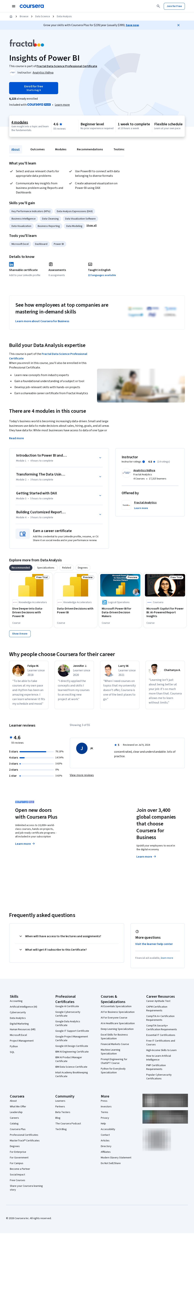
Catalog (14, 1124)
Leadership (16, 1112)
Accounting (16, 1001)
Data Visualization (21, 226)
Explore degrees (89, 843)
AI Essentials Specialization (116, 1006)
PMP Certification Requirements (156, 1067)
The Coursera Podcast (68, 1124)
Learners (60, 1101)
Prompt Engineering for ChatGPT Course (114, 1061)
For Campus (16, 1163)
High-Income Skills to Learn (161, 1050)
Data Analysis (64, 16)
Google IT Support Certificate (72, 1031)
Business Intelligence (24, 219)
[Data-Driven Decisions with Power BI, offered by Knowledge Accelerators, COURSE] (75, 610)
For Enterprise (18, 1152)
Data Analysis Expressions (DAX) (75, 211)
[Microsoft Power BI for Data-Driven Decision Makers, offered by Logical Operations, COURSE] (120, 612)
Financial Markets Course (115, 1044)
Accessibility (108, 1129)
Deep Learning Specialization (117, 1029)
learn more (167, 958)
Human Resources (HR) (22, 1029)
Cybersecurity (18, 1012)
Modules (60, 149)
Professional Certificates (24, 1135)
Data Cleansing (50, 219)
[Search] (158, 6)
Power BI (59, 244)
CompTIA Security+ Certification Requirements (161, 1027)
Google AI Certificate (67, 1006)
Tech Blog (61, 1129)
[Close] (178, 25)
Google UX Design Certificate (71, 1046)
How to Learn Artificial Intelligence (158, 1058)
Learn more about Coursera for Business (42, 321)
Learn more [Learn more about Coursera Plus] (25, 844)
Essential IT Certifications (160, 1035)
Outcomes (37, 149)
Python (14, 1046)
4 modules (19, 122)
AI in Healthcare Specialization (118, 1023)
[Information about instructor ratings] (143, 461)
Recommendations (90, 149)
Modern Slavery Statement (116, 1158)
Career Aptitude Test (158, 1001)
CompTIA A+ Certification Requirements (160, 1018)
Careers (14, 1118)
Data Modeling (74, 226)
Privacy (105, 1118)
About (15, 149)
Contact (105, 1135)
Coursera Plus (18, 1129)
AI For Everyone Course (114, 1018)
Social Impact (17, 1175)
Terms (104, 1112)
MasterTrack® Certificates (25, 1141)
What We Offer (18, 1106)
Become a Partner (20, 1169)
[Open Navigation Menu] (13, 6)
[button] (91, 225)
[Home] (11, 16)
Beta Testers (62, 1112)
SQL (12, 1052)
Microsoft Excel (20, 244)
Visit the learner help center (154, 944)
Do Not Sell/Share (111, 1163)
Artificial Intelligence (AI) (23, 1007)
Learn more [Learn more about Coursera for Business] (146, 857)
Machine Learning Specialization (110, 1052)
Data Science (42, 16)
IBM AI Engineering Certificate (72, 1052)
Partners (60, 1106)
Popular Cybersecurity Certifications (159, 1077)
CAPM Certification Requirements (156, 1008)
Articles (105, 1141)
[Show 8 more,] (20, 633)
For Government (19, 1158)
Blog (57, 1118)
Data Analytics (18, 1018)
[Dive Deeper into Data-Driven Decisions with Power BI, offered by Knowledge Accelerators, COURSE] (30, 612)
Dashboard (41, 244)
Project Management (22, 1041)
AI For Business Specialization (118, 1012)
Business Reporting (49, 226)
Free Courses (17, 1180)
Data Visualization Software (80, 219)
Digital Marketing (19, 1024)
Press (104, 1101)
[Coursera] (32, 6)
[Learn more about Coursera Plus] (62, 104)
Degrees (15, 1146)
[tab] (20, 568)
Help (103, 1124)
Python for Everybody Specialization (113, 1070)
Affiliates (106, 1152)
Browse (24, 16)
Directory (106, 1146)
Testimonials (122, 149)
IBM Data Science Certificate (71, 1067)
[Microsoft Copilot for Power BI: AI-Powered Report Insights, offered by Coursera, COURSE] (165, 612)
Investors (106, 1106)
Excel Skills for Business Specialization (114, 1036)
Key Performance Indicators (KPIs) (31, 211)
